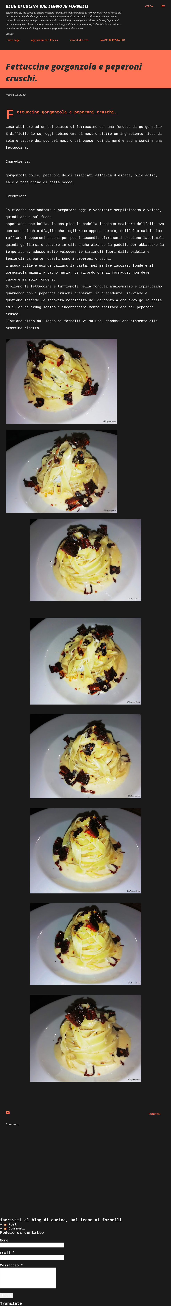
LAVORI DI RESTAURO (112, 40)
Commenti (14, 1229)
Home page (13, 40)
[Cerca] (149, 6)
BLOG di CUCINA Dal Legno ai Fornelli (47, 6)
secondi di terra (78, 40)
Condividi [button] (155, 1114)
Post (10, 1225)
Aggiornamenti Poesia (44, 40)
